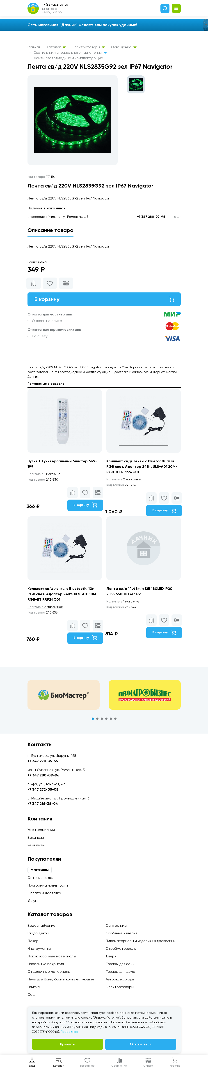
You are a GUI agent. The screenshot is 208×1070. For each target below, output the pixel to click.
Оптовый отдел (40, 877)
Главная (34, 47)
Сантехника (116, 925)
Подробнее (69, 1031)
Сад (31, 994)
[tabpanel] (63, 695)
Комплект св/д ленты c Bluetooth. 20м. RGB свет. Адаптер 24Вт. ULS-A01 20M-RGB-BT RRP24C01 (141, 466)
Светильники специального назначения (70, 52)
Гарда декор (38, 933)
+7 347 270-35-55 (42, 761)
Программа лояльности (47, 885)
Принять (67, 1044)
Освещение (124, 47)
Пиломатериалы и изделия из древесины (141, 941)
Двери (111, 956)
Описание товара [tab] (50, 230)
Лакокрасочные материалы (51, 956)
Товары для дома (120, 971)
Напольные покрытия (45, 964)
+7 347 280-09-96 (151, 217)
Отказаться (140, 1044)
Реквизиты (36, 845)
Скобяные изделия (121, 933)
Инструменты (39, 948)
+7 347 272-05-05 (42, 789)
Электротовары (88, 47)
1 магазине (43, 474)
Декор (33, 941)
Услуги (33, 901)
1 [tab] (93, 719)
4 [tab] (106, 719)
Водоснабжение (41, 925)
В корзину (104, 299)
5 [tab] (111, 719)
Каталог (56, 47)
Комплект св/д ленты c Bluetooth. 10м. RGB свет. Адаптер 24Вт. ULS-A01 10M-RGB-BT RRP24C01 (62, 594)
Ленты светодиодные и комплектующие (68, 58)
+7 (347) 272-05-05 (55, 4)
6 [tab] (115, 719)
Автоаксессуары (120, 979)
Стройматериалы (121, 948)
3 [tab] (102, 719)
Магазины (40, 870)
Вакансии (35, 837)
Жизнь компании (41, 830)
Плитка (33, 987)
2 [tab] (97, 719)
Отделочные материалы (48, 971)
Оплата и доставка (44, 893)
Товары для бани (120, 964)
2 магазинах (124, 479)
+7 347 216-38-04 (42, 803)
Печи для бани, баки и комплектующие (60, 979)
